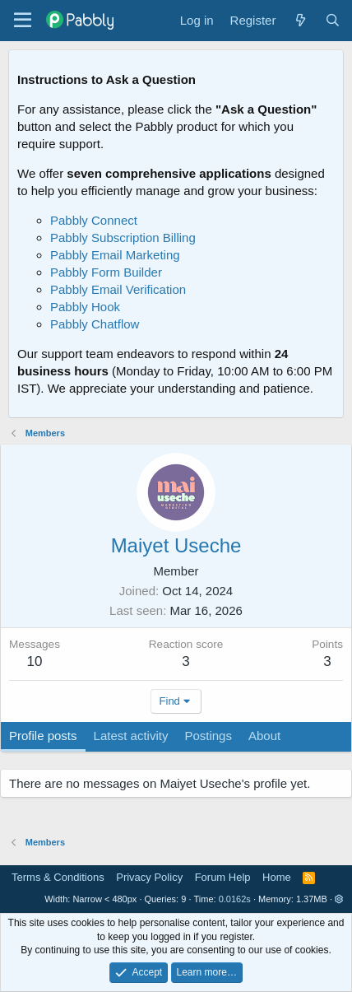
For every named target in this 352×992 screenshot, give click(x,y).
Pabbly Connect (93, 220)
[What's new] (300, 20)
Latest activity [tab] (131, 736)
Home (276, 877)
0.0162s (235, 899)
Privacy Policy (149, 877)
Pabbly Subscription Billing (123, 238)
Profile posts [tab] (43, 736)
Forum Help (223, 877)
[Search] (333, 20)
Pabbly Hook (85, 307)
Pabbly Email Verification (118, 289)
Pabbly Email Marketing (115, 255)
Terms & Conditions (58, 877)
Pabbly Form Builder (106, 272)
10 (35, 661)
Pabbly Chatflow (94, 324)
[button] (339, 899)
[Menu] (22, 20)
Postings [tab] (208, 736)
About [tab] (264, 736)
